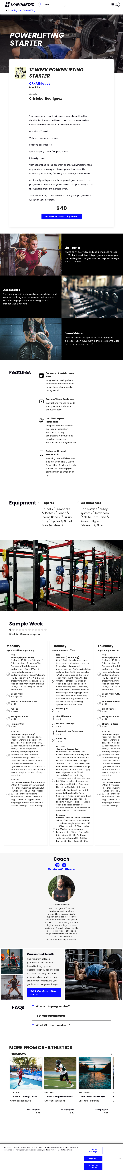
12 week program (32, 1109)
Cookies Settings (93, 1150)
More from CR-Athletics (61, 869)
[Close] (120, 1158)
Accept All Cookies (93, 1166)
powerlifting (29, 10)
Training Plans (16, 10)
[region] (61, 1158)
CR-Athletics (39, 83)
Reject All (93, 1158)
